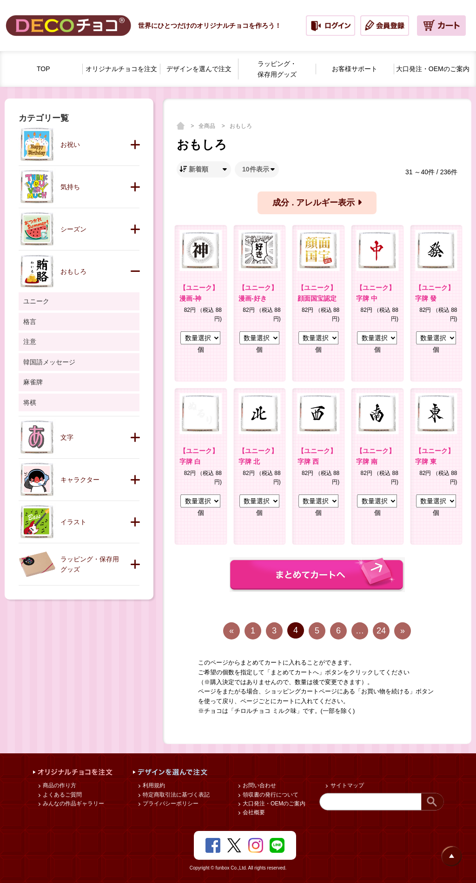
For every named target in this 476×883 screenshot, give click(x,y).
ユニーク (36, 301)
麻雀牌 (33, 382)
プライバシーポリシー (169, 803)
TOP (43, 68)
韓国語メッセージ (49, 362)
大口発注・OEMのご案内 (273, 803)
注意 (29, 341)
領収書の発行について (269, 794)
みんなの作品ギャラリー (72, 803)
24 (381, 630)
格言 (29, 321)
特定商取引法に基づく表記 (175, 794)
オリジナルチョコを (121, 69)
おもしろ (241, 126)
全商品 (207, 126)
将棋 (29, 402)
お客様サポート (354, 68)
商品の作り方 (58, 785)
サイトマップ (346, 785)
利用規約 (153, 785)
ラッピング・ (277, 69)
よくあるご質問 (61, 794)
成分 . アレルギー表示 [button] (316, 202)
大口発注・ (432, 69)
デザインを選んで (198, 69)
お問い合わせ (258, 785)
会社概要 (253, 812)
